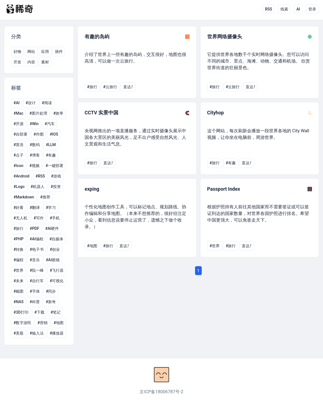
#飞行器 (57, 270)
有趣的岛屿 (97, 36)
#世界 (18, 270)
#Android (21, 176)
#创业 (55, 249)
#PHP (18, 239)
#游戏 (56, 176)
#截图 (18, 291)
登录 (312, 9)
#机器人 (37, 186)
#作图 (38, 134)
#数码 (35, 144)
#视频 (34, 165)
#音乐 (35, 260)
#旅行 (18, 228)
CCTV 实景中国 (101, 112)
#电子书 (36, 249)
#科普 (35, 302)
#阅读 (47, 103)
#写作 (38, 218)
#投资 (56, 186)
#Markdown (24, 197)
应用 (45, 51)
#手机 (55, 218)
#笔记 (56, 312)
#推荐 (45, 197)
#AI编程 (36, 239)
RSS (268, 9)
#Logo (19, 186)
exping (92, 189)
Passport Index (223, 189)
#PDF (34, 228)
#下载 (39, 312)
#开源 (18, 124)
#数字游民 (22, 322)
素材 (45, 62)
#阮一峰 (36, 270)
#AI (17, 103)
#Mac (18, 113)
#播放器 (57, 333)
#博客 (35, 155)
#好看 (18, 207)
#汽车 (50, 124)
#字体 (35, 291)
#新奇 (51, 302)
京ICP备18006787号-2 (161, 391)
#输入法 (36, 333)
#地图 (59, 322)
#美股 (18, 333)
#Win (34, 124)
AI (298, 9)
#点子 (18, 155)
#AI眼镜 (53, 260)
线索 (284, 9)
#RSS (40, 176)
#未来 (18, 281)
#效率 (58, 113)
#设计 (31, 103)
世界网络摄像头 (224, 36)
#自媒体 (56, 239)
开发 (17, 62)
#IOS (54, 134)
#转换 (18, 249)
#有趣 (51, 155)
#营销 (42, 322)
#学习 (51, 207)
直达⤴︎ (128, 87)
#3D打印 (21, 312)
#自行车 (36, 281)
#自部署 (20, 134)
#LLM (51, 144)
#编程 (18, 260)
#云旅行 (110, 87)
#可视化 (57, 281)
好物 (17, 51)
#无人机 (20, 218)
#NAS (18, 302)
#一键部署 (54, 165)
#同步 (51, 291)
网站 (31, 51)
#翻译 (35, 207)
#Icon (18, 165)
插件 (59, 51)
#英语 (18, 144)
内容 (31, 62)
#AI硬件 (52, 228)
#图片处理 (38, 113)
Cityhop (215, 112)
